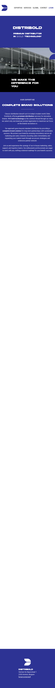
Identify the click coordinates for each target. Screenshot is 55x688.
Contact (43, 8)
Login (51, 8)
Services (27, 8)
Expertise (18, 8)
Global (36, 8)
